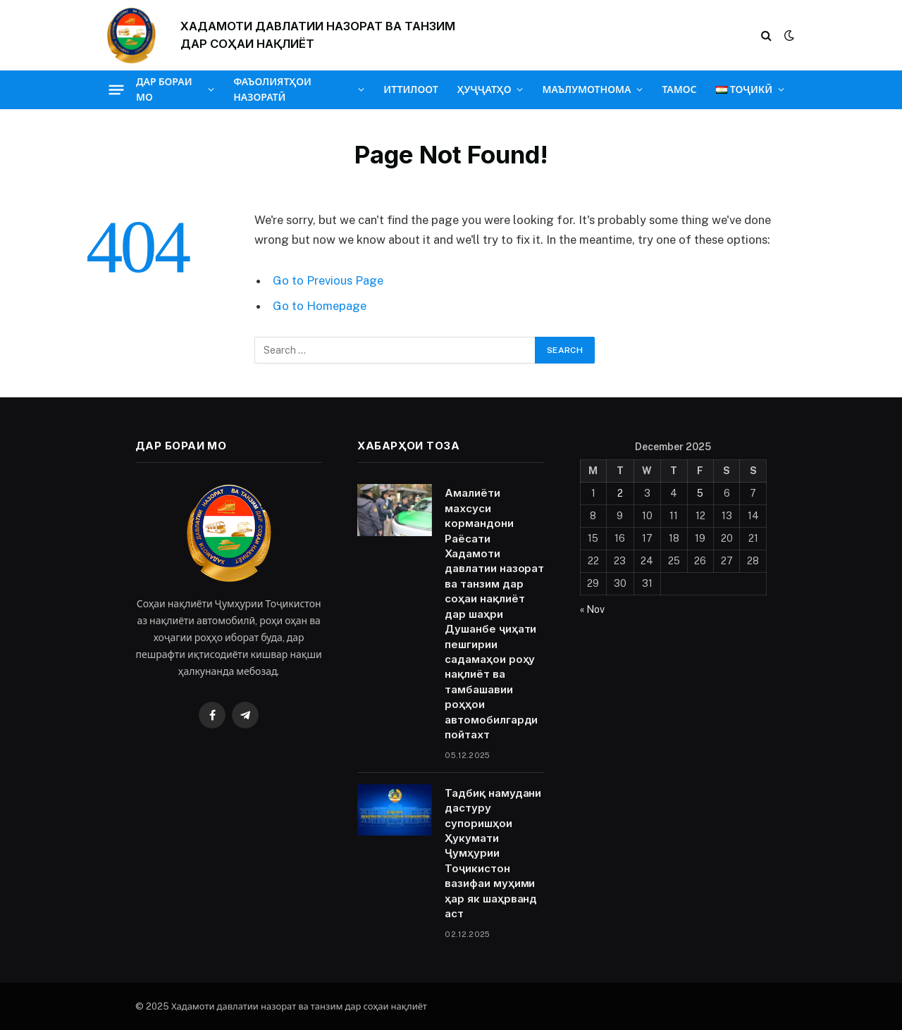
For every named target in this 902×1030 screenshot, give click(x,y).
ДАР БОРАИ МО (164, 89)
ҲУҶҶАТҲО (484, 89)
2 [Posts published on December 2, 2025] (620, 493)
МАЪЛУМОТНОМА (586, 89)
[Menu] (116, 89)
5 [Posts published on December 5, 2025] (700, 493)
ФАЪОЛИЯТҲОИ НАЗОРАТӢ (272, 89)
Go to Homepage (319, 306)
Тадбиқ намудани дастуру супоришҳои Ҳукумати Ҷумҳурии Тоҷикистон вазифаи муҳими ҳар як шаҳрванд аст (493, 853)
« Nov (592, 609)
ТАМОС (679, 89)
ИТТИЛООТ (410, 89)
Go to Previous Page (328, 280)
